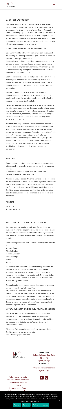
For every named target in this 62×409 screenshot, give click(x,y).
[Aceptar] (59, 400)
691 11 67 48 (44, 371)
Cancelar (26, 405)
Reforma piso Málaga (17, 388)
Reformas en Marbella (18, 377)
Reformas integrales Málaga (18, 380)
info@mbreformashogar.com (44, 368)
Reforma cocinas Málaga (18, 391)
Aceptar (17, 405)
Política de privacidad (40, 405)
